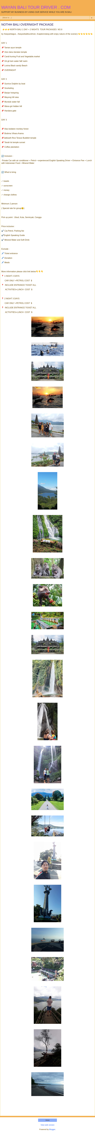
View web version (47, 1125)
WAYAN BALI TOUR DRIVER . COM (36, 7)
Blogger (52, 1129)
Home (47, 1120)
